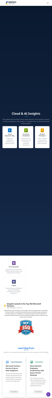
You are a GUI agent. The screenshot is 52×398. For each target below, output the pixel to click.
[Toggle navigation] (48, 3)
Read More (13, 391)
